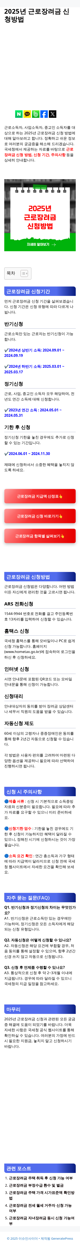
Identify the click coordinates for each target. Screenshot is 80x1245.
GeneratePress (62, 1238)
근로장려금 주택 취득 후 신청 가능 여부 (41, 1178)
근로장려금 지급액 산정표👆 (40, 496)
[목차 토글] (22, 273)
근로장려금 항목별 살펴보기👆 (40, 535)
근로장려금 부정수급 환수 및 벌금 (36, 1185)
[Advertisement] (40, 70)
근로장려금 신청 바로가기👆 (40, 516)
